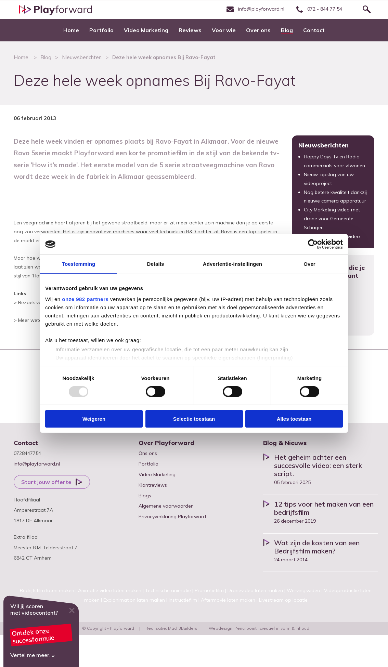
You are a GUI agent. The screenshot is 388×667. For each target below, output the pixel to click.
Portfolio (148, 464)
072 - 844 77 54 (318, 9)
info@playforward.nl (254, 9)
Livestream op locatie (283, 600)
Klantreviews (153, 485)
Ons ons (148, 453)
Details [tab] (155, 264)
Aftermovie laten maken (228, 600)
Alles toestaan (294, 419)
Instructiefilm (183, 600)
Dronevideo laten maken (255, 590)
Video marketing (41, 631)
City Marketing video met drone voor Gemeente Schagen (332, 219)
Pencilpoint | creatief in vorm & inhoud (271, 628)
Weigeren (93, 419)
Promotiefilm (209, 590)
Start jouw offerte (46, 482)
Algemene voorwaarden (166, 506)
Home (21, 57)
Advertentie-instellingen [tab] (232, 264)
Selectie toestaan (194, 419)
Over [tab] (309, 264)
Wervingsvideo (303, 590)
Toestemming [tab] (78, 264)
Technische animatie (168, 590)
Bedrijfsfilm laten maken (47, 590)
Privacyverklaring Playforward (172, 516)
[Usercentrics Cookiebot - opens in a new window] (313, 244)
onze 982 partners (85, 299)
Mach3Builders (182, 628)
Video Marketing (157, 474)
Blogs (145, 496)
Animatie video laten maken (109, 590)
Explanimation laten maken (134, 600)
